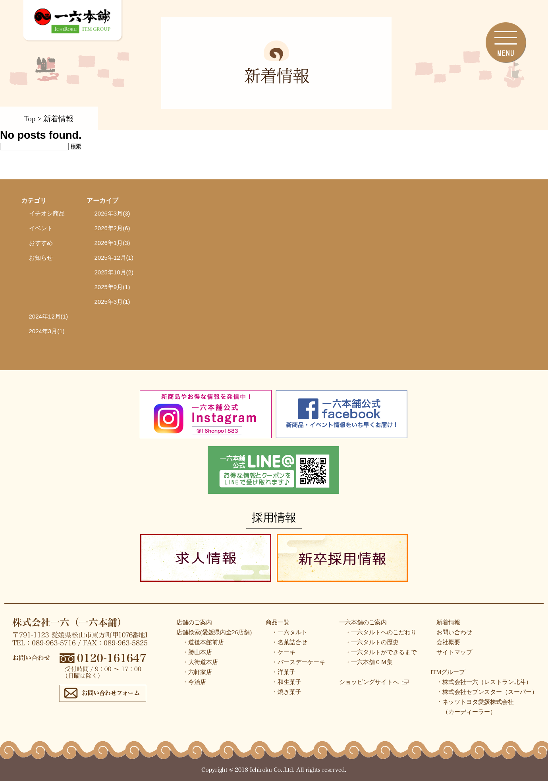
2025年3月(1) (112, 301)
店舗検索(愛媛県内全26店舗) (214, 632)
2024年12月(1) (48, 316)
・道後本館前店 (203, 642)
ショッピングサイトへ (374, 682)
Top (29, 118)
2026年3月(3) (112, 213)
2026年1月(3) (112, 242)
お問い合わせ (454, 632)
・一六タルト (289, 632)
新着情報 (448, 622)
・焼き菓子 (286, 692)
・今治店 (194, 682)
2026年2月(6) (112, 228)
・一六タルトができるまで (381, 652)
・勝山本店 (197, 652)
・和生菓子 (286, 682)
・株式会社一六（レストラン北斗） (484, 682)
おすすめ (41, 242)
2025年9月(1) (112, 287)
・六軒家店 (197, 672)
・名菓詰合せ (289, 642)
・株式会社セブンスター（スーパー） (487, 692)
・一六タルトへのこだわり (381, 632)
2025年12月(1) (114, 257)
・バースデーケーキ (298, 662)
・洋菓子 (283, 672)
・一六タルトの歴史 (372, 642)
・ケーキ (283, 652)
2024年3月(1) (47, 331)
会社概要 (448, 642)
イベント (41, 228)
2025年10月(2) (114, 272)
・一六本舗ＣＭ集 (369, 662)
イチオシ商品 (47, 213)
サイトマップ (454, 652)
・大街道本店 (200, 662)
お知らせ (41, 257)
